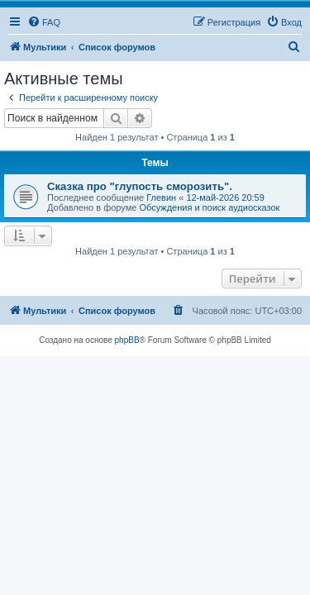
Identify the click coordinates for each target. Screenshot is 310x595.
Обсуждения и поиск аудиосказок (209, 207)
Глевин (161, 197)
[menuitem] (43, 22)
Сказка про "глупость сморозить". (139, 186)
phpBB (127, 340)
